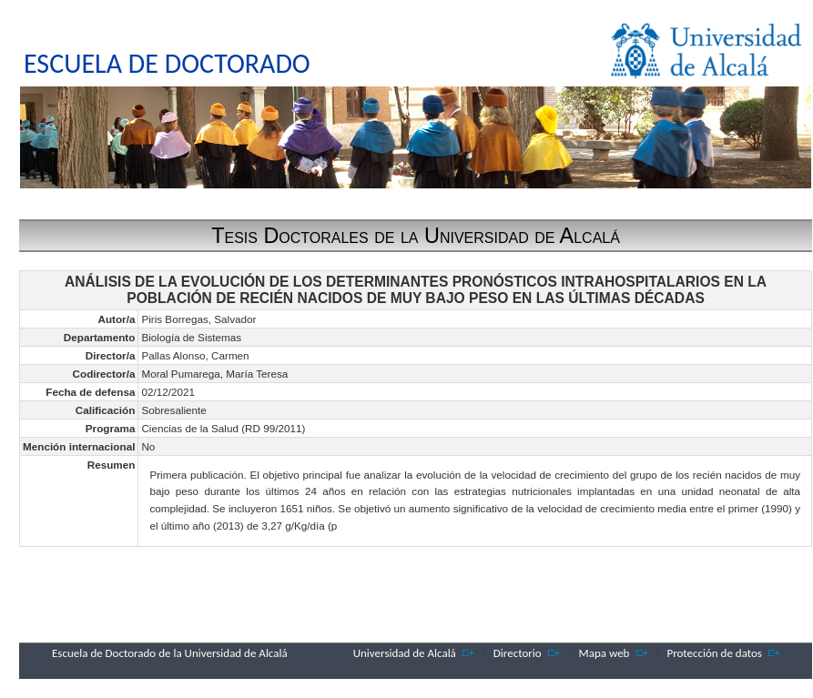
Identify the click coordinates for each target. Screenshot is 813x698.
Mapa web (604, 653)
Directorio (517, 653)
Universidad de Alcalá (404, 653)
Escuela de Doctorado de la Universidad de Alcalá (170, 653)
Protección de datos (714, 653)
